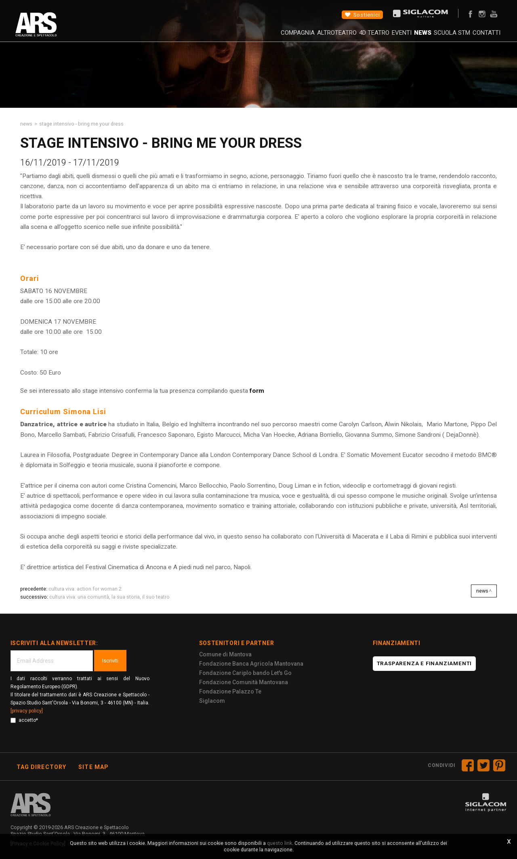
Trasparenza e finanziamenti (424, 663)
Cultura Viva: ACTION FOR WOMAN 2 (85, 589)
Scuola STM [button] (435, 38)
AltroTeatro (287, 38)
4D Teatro (333, 38)
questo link (279, 843)
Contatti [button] (478, 38)
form (256, 390)
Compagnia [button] (240, 38)
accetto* (24, 720)
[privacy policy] (27, 711)
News (397, 38)
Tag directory (42, 767)
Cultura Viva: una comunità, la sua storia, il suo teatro (109, 597)
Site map (93, 767)
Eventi (368, 38)
